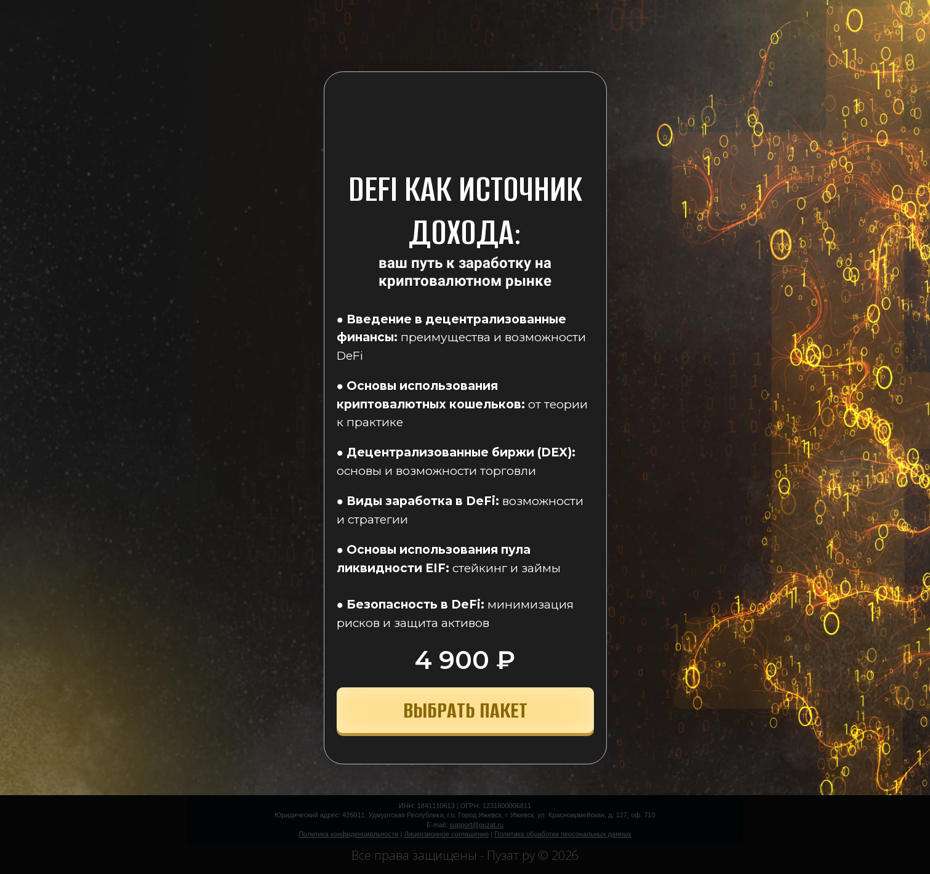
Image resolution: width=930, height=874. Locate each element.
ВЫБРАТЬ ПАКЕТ (465, 710)
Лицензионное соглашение (446, 834)
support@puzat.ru (476, 824)
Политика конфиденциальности (348, 834)
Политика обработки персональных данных (562, 834)
